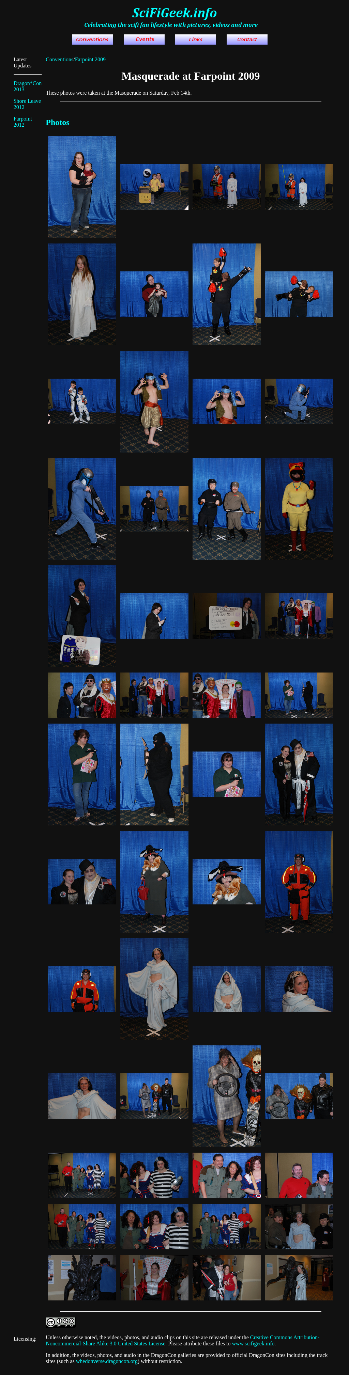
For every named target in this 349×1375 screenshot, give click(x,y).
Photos (57, 122)
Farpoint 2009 (90, 59)
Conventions (59, 59)
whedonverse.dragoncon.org (107, 1361)
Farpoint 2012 (23, 122)
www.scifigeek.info (253, 1343)
